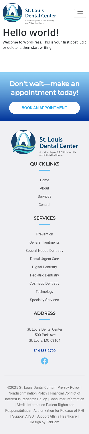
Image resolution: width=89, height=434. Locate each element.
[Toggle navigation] (80, 13)
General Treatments (45, 242)
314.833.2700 (44, 351)
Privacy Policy (68, 387)
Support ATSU (23, 416)
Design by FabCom (44, 422)
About (44, 188)
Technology (44, 292)
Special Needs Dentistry (44, 251)
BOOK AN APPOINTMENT (44, 107)
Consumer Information (67, 399)
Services (44, 196)
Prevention (44, 234)
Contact (44, 205)
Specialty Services (44, 300)
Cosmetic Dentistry (44, 283)
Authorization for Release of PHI (59, 410)
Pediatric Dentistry (44, 275)
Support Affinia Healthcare (57, 416)
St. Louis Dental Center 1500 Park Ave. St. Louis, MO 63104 (44, 335)
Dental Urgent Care (44, 259)
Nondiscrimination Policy (28, 393)
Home (44, 180)
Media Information (31, 405)
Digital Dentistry (44, 267)
